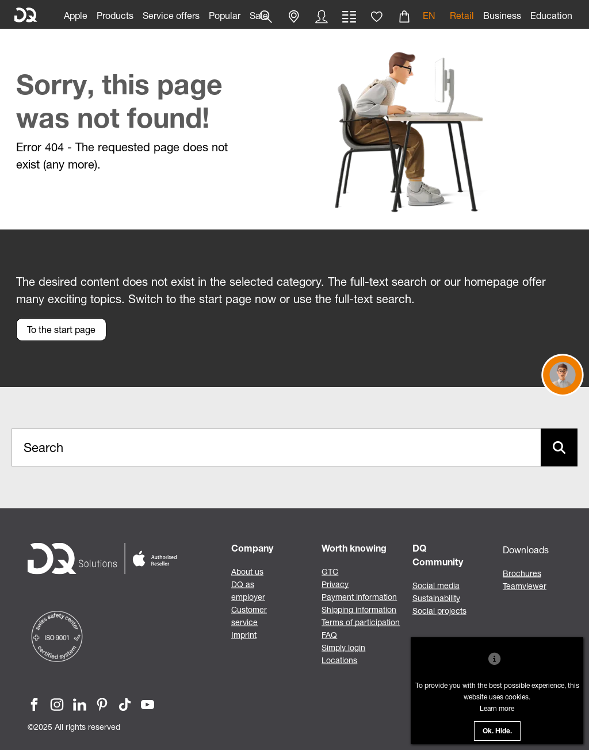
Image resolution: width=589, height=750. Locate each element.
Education (551, 15)
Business (502, 15)
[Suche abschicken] (559, 447)
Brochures (522, 573)
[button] (294, 16)
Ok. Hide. (497, 731)
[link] (75, 14)
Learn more (497, 708)
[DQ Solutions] (26, 15)
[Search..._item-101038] (276, 447)
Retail (462, 15)
